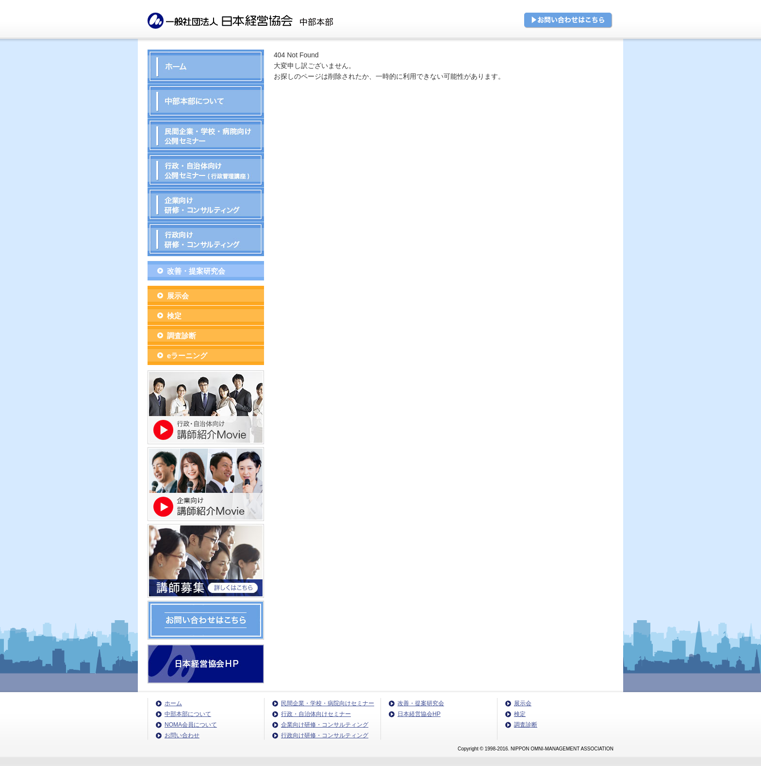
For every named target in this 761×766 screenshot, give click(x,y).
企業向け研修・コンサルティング (324, 724)
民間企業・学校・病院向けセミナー (327, 703)
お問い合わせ (182, 735)
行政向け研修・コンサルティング (324, 735)
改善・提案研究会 (196, 271)
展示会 (178, 296)
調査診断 (181, 335)
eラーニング (187, 355)
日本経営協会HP (419, 714)
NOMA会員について (191, 724)
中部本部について (188, 714)
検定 (174, 316)
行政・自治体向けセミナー (316, 714)
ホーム (173, 703)
